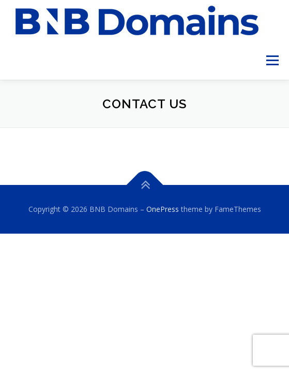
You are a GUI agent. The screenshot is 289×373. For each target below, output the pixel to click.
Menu (271, 60)
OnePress (162, 209)
